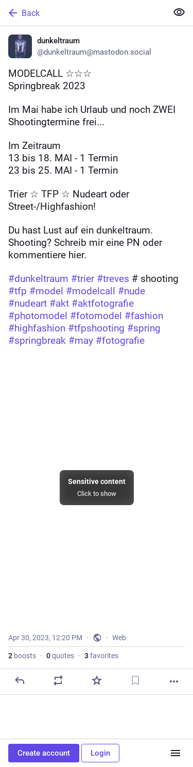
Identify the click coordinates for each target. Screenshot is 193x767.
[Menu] (175, 753)
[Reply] (19, 680)
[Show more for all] (179, 12)
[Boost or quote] (58, 680)
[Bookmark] (135, 680)
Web (119, 637)
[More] (174, 681)
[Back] (82, 13)
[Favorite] (97, 680)
